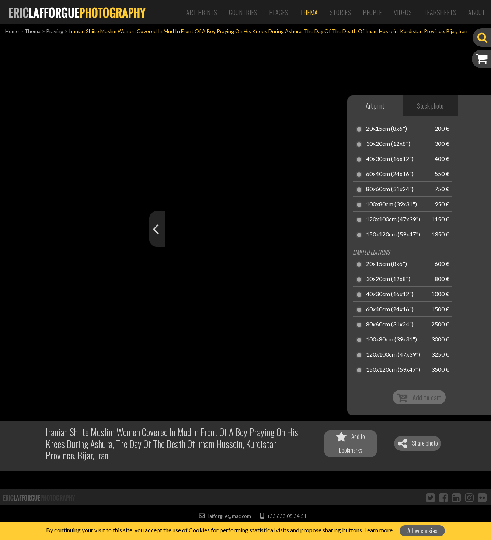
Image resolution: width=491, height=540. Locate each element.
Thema (309, 12)
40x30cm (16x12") (390, 159)
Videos (403, 12)
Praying (54, 31)
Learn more (378, 529)
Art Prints (201, 12)
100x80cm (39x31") (391, 204)
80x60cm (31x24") (390, 189)
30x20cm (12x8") (388, 144)
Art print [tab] (375, 106)
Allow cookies (422, 530)
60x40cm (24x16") (390, 174)
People (372, 12)
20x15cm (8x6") (386, 129)
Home (12, 31)
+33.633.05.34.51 (283, 516)
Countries (243, 12)
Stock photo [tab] (430, 106)
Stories (340, 12)
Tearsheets (440, 12)
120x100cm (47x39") (393, 219)
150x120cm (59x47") (393, 235)
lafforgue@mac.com (225, 516)
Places (278, 12)
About (476, 12)
